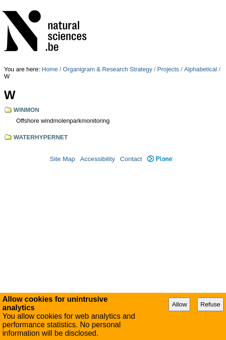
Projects (168, 3)
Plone (160, 93)
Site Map (62, 93)
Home (50, 3)
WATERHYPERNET (41, 71)
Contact (131, 93)
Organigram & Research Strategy (107, 3)
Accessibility (97, 93)
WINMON (27, 44)
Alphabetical (200, 3)
